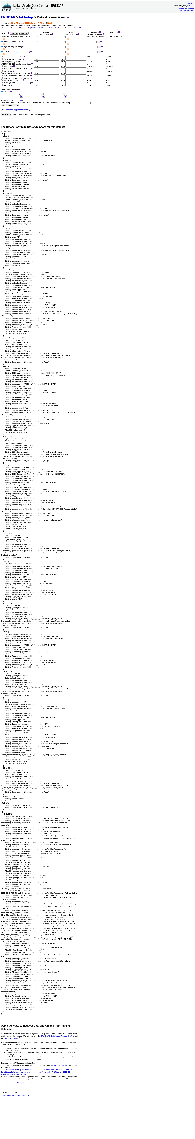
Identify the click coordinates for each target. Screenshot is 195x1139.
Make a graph (84, 28)
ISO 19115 (41, 28)
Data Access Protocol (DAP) (62, 1036)
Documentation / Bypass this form (14, 110)
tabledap (26, 17)
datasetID (55, 1065)
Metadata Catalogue (186, 10)
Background (60, 28)
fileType (65, 1065)
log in (190, 3)
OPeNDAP (46, 1036)
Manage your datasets (186, 8)
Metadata (50, 28)
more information (15, 100)
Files (76, 28)
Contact (26, 1095)
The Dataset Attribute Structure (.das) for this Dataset (33, 127)
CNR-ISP (190, 6)
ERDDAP (8, 17)
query (73, 1065)
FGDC (33, 28)
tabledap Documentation (25, 1083)
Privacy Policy (16, 1095)
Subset (70, 28)
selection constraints (11, 1038)
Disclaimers (5, 1095)
